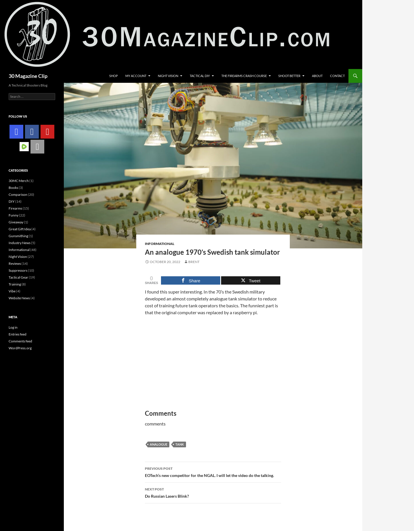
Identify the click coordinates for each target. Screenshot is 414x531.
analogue (158, 444)
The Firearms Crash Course (244, 76)
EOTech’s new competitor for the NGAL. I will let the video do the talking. (213, 471)
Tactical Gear (18, 277)
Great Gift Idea (20, 229)
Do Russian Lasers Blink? (213, 492)
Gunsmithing (18, 236)
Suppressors (18, 270)
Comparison (18, 194)
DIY (12, 201)
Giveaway (16, 222)
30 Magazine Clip (28, 76)
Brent (194, 262)
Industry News (19, 243)
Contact (337, 76)
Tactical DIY (200, 76)
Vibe (12, 291)
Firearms (15, 208)
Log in (13, 327)
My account (135, 76)
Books (13, 187)
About (317, 76)
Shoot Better (289, 76)
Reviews (15, 263)
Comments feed (20, 341)
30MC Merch (19, 181)
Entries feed (17, 334)
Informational (159, 243)
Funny (13, 215)
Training (15, 284)
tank (179, 444)
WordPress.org (20, 348)
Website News (19, 298)
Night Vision (168, 76)
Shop (113, 76)
